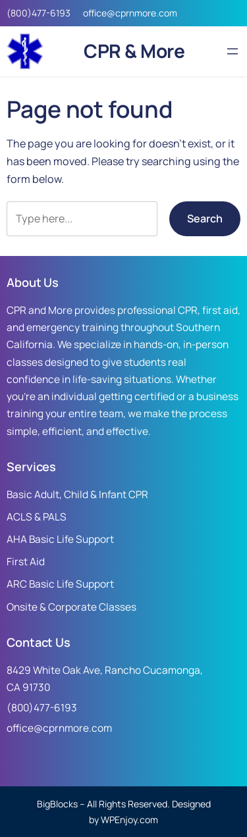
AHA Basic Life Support (60, 539)
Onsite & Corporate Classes (71, 607)
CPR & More (134, 50)
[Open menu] (232, 51)
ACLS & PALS (37, 517)
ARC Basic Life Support (60, 584)
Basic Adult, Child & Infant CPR (77, 494)
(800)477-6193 (38, 13)
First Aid (26, 562)
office (95, 13)
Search (205, 218)
